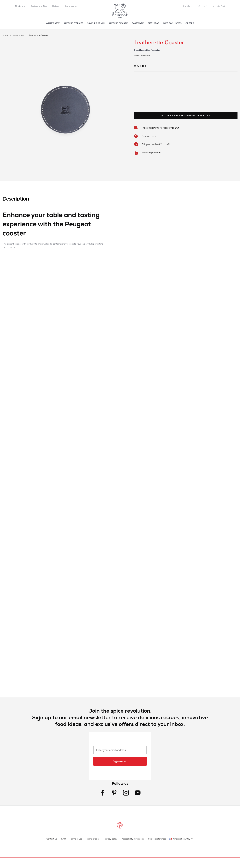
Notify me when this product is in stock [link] (186, 116)
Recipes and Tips (38, 6)
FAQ (63, 838)
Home (5, 35)
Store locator (71, 6)
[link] (203, 6)
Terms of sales (92, 838)
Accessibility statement (133, 838)
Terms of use (76, 838)
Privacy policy (110, 838)
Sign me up (120, 761)
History (55, 6)
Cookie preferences (157, 838)
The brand (20, 6)
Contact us (51, 838)
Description (15, 199)
